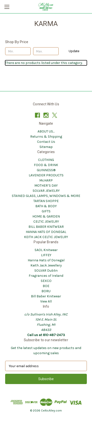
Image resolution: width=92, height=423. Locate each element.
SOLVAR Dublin (46, 270)
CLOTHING (46, 160)
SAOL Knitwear (46, 250)
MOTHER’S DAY (46, 185)
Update (74, 51)
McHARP (46, 180)
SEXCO (46, 281)
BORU (46, 291)
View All (46, 301)
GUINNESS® (46, 170)
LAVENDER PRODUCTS (46, 175)
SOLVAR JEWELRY (46, 191)
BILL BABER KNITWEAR (46, 227)
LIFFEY (46, 255)
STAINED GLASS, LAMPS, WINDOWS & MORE (46, 196)
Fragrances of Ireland (46, 276)
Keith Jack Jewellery (46, 265)
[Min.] (18, 51)
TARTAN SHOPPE (46, 201)
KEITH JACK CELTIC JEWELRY (46, 237)
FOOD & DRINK (46, 165)
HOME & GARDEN (46, 216)
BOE (46, 286)
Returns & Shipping (46, 136)
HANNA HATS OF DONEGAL (46, 232)
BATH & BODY (46, 206)
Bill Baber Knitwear (46, 296)
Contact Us (46, 142)
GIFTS (46, 211)
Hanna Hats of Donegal (46, 260)
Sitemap (46, 147)
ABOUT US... (46, 131)
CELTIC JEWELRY (46, 221)
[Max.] (46, 51)
